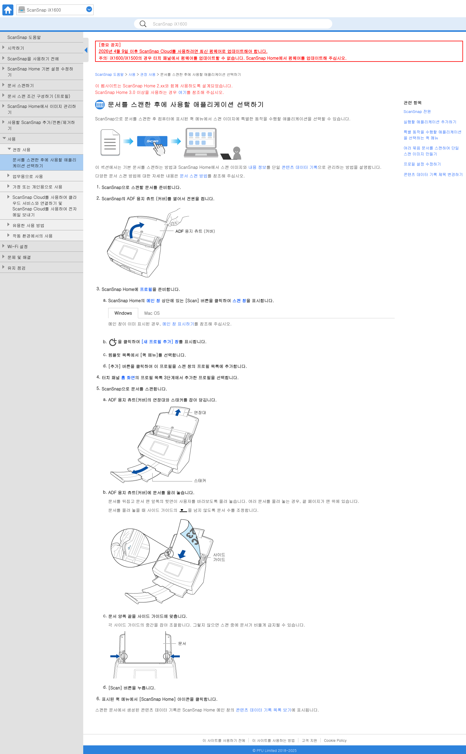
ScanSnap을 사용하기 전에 (33, 59)
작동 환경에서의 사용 (32, 236)
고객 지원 (309, 740)
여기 (182, 92)
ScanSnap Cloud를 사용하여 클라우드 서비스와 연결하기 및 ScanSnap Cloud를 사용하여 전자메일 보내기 (44, 206)
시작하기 (15, 48)
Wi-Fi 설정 (17, 246)
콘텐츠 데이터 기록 (300, 167)
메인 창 (153, 300)
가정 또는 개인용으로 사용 (37, 187)
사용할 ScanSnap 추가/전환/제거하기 (41, 125)
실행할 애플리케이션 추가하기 (430, 122)
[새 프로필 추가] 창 (160, 341)
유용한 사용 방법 (28, 225)
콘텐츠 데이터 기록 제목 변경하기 (433, 174)
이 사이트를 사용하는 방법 (273, 740)
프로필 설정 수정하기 (422, 164)
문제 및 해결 (19, 257)
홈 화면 (128, 377)
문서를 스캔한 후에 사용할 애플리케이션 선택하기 (44, 163)
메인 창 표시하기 (178, 324)
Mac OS (152, 313)
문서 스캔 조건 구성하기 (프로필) (38, 96)
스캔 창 (239, 300)
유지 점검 (16, 268)
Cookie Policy (335, 740)
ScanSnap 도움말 (24, 37)
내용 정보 (257, 167)
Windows (123, 313)
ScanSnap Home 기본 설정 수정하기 (40, 72)
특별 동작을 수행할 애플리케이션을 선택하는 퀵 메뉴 (433, 135)
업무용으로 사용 (27, 176)
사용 (11, 139)
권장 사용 (21, 149)
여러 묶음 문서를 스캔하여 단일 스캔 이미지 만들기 (431, 151)
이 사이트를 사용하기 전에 (224, 740)
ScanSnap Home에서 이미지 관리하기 (41, 109)
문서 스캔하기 (20, 85)
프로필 (146, 289)
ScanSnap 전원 (417, 111)
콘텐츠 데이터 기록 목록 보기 (264, 710)
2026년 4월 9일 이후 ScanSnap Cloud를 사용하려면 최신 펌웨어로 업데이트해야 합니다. (183, 51)
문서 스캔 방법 (193, 176)
